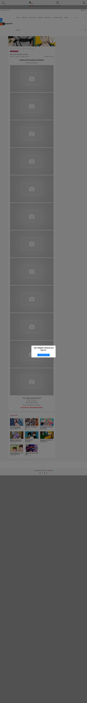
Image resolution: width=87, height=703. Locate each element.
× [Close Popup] (54, 346)
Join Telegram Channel (43, 355)
